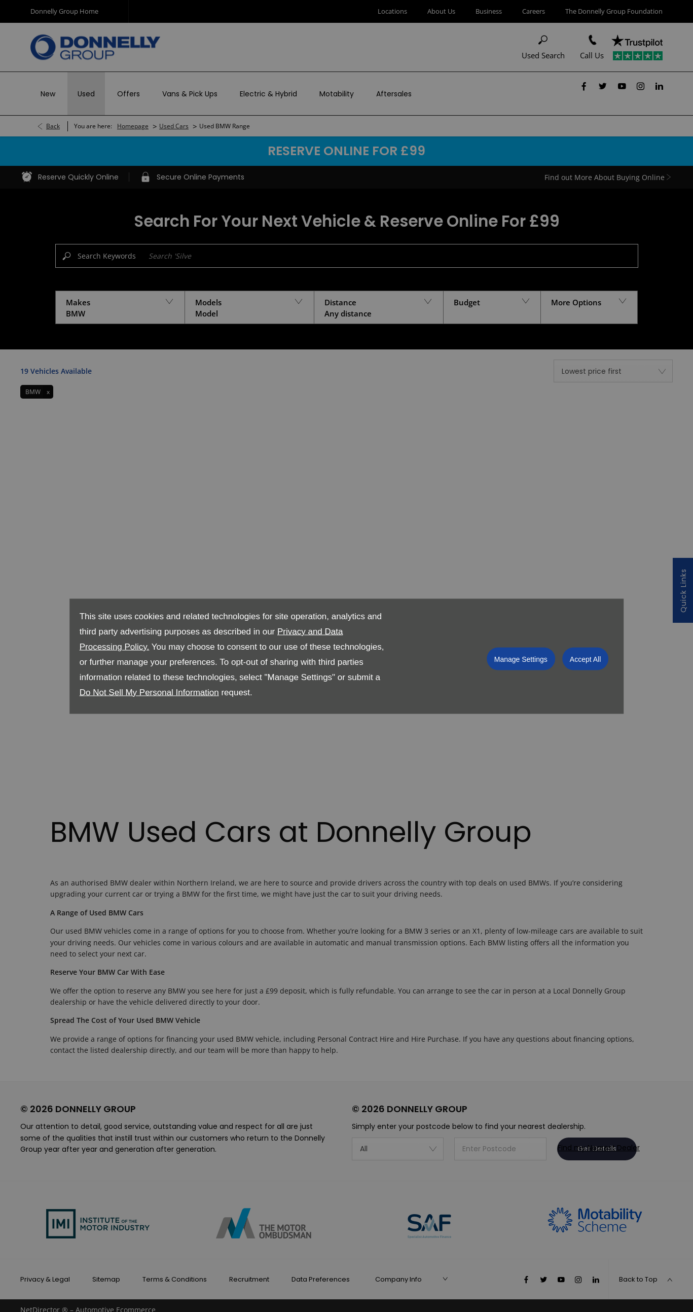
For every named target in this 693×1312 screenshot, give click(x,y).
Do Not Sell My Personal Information (149, 692)
